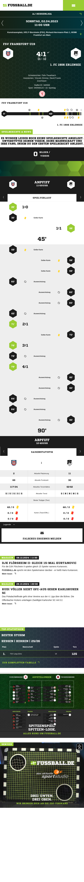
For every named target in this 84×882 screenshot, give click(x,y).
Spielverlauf (42, 198)
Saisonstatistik (42, 452)
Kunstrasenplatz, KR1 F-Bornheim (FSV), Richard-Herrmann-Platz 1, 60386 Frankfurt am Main (44, 33)
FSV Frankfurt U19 (19, 44)
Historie (4, 451)
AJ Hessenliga (56, 14)
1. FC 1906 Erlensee (65, 64)
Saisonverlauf (80, 451)
